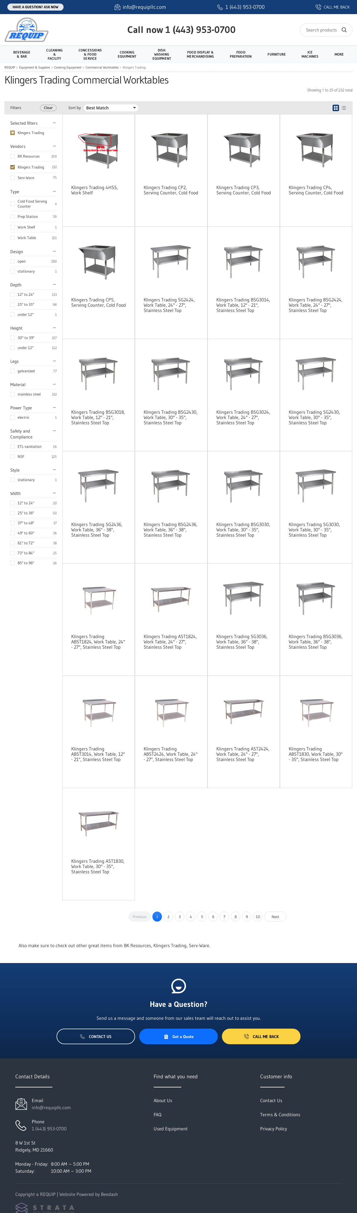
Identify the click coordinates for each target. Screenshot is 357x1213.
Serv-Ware (26, 177)
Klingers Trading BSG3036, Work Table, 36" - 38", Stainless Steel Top (316, 642)
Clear (48, 107)
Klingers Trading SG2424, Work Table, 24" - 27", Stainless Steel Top (169, 305)
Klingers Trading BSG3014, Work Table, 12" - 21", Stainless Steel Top (243, 305)
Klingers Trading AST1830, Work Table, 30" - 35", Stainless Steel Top (97, 866)
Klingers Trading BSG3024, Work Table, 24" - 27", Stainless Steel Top (243, 417)
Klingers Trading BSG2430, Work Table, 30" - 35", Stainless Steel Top (170, 417)
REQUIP (9, 67)
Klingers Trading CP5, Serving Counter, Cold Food (98, 302)
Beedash (109, 1194)
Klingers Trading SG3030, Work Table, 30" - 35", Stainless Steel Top (314, 530)
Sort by (74, 108)
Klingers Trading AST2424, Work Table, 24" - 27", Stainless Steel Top (243, 754)
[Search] (326, 29)
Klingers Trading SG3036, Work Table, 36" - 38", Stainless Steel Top (242, 642)
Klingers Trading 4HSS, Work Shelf (94, 190)
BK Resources (29, 156)
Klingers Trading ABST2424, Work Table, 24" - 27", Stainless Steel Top (170, 754)
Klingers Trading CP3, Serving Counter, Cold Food (243, 190)
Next (275, 916)
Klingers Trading (31, 167)
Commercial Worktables (102, 67)
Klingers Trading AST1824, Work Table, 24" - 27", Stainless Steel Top (170, 642)
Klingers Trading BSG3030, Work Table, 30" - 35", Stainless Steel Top (243, 530)
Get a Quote (179, 1036)
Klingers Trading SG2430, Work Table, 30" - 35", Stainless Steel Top (314, 417)
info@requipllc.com (51, 1107)
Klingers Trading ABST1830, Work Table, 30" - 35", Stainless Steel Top (316, 754)
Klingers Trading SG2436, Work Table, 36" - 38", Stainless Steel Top (96, 530)
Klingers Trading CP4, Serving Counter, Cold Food (316, 190)
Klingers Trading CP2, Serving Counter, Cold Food (171, 190)
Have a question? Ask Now (35, 7)
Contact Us (96, 1036)
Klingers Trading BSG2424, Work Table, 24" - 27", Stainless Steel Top (316, 305)
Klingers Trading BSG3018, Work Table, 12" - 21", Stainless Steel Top (98, 417)
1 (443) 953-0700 (200, 29)
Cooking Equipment (68, 67)
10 (258, 916)
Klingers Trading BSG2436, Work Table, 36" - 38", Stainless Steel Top (170, 530)
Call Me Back (261, 1036)
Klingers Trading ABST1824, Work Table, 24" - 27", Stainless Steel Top (98, 642)
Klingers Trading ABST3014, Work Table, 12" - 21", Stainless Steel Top (98, 754)
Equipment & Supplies (34, 67)
